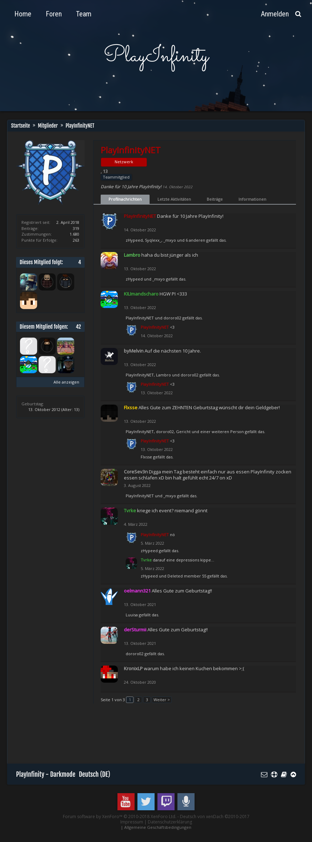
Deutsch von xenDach (215, 816)
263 (76, 240)
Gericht (183, 431)
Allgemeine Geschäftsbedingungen (157, 827)
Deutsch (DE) (94, 774)
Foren (54, 14)
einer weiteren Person (222, 431)
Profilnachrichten (125, 199)
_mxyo (169, 240)
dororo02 (172, 317)
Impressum (131, 822)
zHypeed (134, 240)
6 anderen (195, 240)
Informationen (252, 199)
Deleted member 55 (186, 576)
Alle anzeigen (66, 382)
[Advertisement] (146, 737)
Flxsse (146, 456)
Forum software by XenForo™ (119, 816)
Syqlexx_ (153, 240)
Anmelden (275, 14)
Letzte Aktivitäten (174, 199)
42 (78, 326)
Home (22, 14)
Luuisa (132, 614)
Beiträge (215, 199)
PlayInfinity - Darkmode (45, 774)
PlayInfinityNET (140, 317)
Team (83, 14)
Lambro (163, 375)
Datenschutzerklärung (170, 822)
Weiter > (162, 699)
